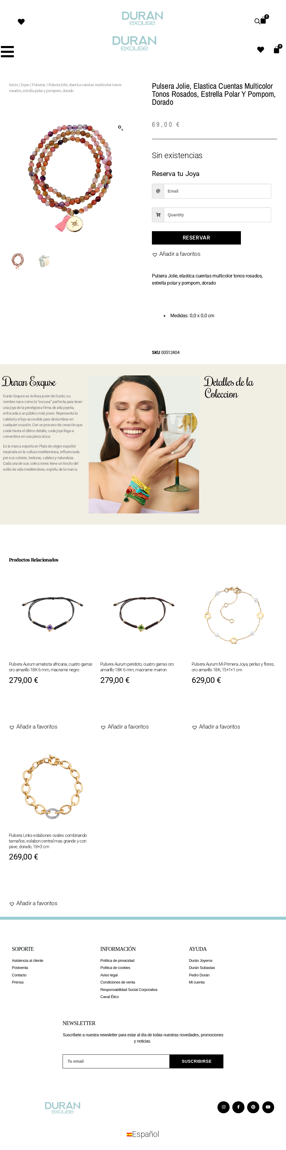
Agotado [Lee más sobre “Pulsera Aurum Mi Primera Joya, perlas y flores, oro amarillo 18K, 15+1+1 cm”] (212, 708)
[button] (120, 128)
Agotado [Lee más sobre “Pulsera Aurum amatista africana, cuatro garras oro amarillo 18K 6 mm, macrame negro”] (29, 708)
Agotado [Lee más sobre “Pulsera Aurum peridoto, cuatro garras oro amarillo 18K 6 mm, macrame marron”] (120, 708)
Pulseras (38, 85)
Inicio (13, 85)
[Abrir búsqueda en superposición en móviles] (257, 21)
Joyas (25, 85)
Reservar (196, 238)
